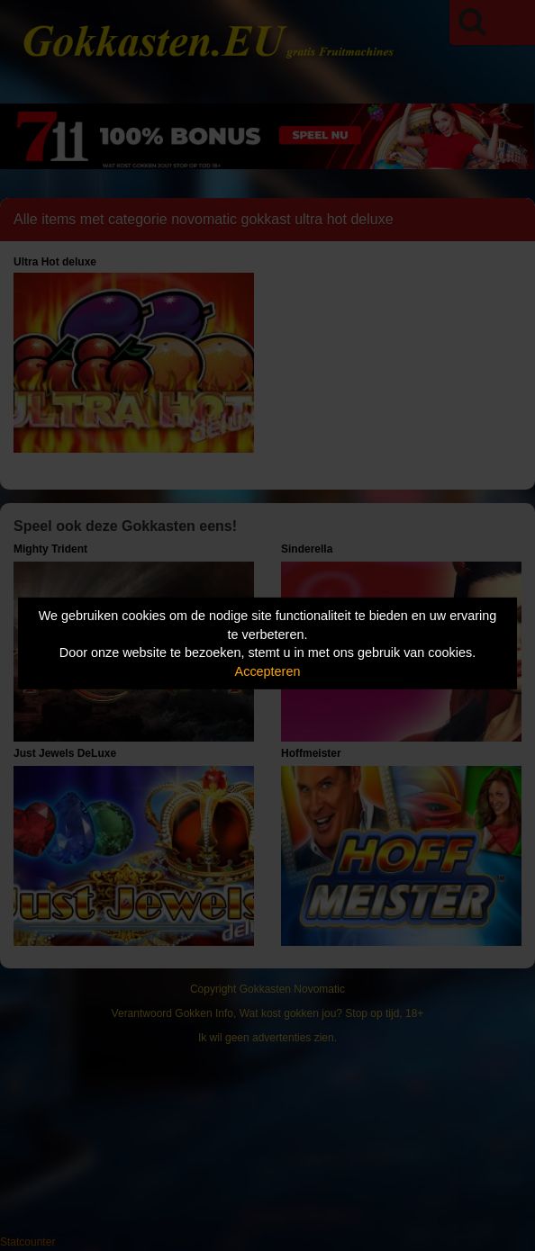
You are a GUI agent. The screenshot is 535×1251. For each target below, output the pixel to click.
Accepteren (268, 671)
